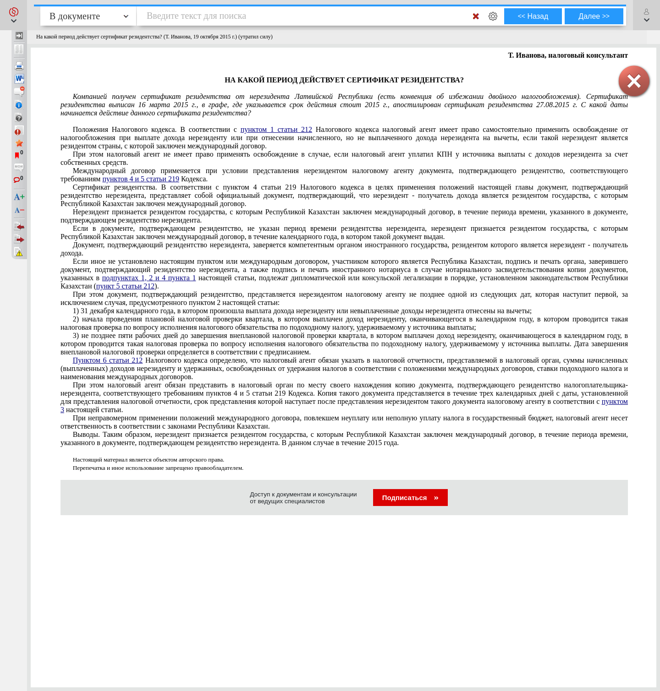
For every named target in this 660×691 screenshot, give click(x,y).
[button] (13, 15)
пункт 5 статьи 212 (125, 286)
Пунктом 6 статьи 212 (108, 360)
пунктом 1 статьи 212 (276, 129)
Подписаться (410, 497)
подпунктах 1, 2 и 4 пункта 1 (149, 278)
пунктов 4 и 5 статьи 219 (140, 179)
